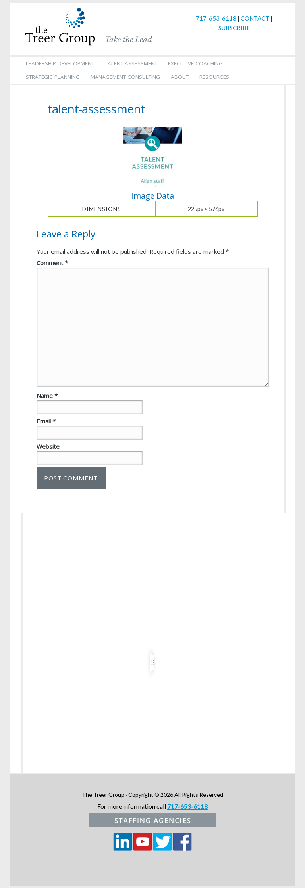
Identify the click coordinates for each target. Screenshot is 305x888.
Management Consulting (125, 76)
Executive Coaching (195, 63)
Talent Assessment (131, 63)
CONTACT (255, 18)
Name (47, 396)
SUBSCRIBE (234, 27)
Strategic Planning (53, 76)
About (180, 76)
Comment (52, 263)
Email (46, 421)
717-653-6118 (216, 18)
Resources (214, 76)
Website (48, 446)
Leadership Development (60, 63)
